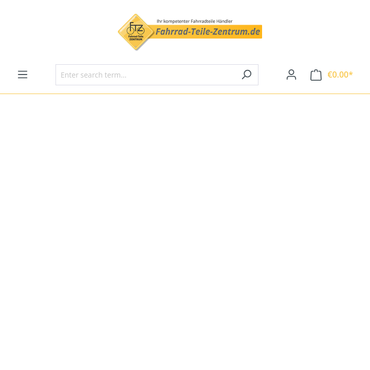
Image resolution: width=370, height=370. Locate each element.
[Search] (246, 74)
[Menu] (22, 74)
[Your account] (291, 74)
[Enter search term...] (145, 74)
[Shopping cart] (332, 74)
